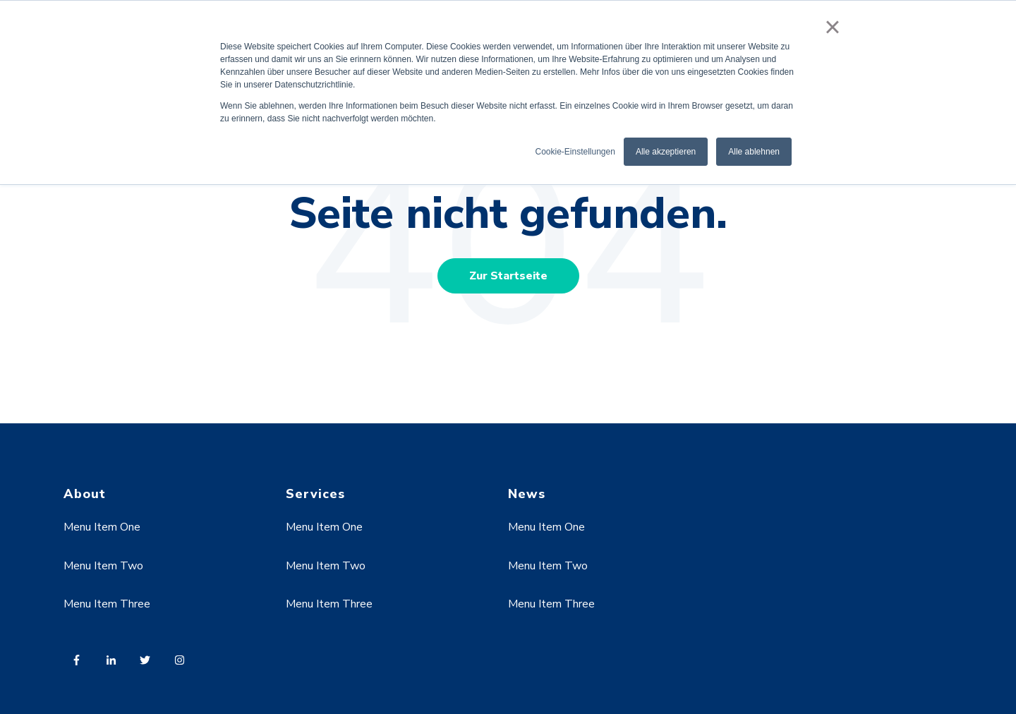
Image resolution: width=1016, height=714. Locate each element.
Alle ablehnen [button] (754, 152)
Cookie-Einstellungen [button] (575, 152)
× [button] (832, 26)
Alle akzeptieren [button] (666, 152)
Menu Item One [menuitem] (102, 527)
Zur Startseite (508, 276)
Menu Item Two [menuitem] (103, 566)
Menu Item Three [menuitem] (107, 604)
